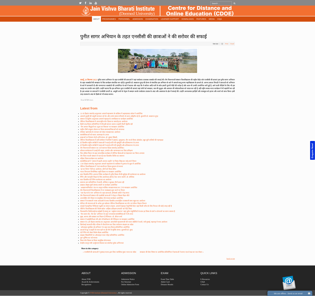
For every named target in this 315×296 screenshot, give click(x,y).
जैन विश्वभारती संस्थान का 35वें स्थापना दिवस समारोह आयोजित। (102, 148)
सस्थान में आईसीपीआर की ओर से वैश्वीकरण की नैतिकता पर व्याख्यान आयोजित (107, 219)
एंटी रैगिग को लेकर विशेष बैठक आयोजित (94, 232)
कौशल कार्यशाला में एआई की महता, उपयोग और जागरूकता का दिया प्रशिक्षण (106, 151)
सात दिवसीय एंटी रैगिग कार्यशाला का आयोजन (95, 180)
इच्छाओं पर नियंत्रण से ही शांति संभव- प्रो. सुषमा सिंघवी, (98, 137)
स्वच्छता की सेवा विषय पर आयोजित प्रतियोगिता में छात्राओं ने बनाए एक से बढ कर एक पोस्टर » (172, 252)
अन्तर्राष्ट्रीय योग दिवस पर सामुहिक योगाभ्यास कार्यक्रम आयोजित (101, 198)
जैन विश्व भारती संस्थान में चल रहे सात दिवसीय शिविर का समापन (102, 156)
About (96, 19)
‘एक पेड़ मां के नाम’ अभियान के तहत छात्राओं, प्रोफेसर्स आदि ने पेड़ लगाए (104, 193)
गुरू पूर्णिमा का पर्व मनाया (88, 238)
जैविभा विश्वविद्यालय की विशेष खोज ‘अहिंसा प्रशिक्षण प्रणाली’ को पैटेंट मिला (106, 209)
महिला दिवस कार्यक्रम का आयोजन (91, 158)
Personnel (124, 19)
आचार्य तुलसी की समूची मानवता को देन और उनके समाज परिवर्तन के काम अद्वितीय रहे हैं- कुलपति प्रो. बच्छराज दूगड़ (119, 116)
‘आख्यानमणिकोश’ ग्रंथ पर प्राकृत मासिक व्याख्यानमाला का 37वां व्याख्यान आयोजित (108, 188)
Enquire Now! (312, 150)
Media (212, 19)
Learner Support (170, 19)
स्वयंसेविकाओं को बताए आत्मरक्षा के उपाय (94, 135)
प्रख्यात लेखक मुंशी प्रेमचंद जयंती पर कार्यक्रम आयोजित (98, 185)
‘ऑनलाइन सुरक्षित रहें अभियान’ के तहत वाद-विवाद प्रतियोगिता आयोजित (105, 227)
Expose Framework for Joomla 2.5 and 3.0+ (157, 11)
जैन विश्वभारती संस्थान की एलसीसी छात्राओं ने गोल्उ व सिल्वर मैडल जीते (104, 195)
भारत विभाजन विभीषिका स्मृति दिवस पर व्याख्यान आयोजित (100, 172)
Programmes (109, 19)
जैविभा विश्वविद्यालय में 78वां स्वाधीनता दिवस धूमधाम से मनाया (101, 166)
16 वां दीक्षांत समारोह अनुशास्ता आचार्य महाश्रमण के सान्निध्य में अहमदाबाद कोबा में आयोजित (111, 114)
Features (201, 19)
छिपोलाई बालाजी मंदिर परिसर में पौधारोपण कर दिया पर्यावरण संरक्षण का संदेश (106, 225)
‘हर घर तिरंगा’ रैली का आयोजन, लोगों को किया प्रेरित (98, 169)
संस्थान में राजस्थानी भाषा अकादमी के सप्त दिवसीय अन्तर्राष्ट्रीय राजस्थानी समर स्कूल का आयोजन (112, 201)
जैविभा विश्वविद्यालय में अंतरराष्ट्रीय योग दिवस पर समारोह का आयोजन (104, 121)
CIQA (219, 19)
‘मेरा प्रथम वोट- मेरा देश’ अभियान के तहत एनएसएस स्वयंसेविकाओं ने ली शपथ (106, 214)
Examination (151, 19)
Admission (138, 19)
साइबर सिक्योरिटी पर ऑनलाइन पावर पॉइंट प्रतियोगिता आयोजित (102, 235)
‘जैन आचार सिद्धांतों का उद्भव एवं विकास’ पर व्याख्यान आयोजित (102, 127)
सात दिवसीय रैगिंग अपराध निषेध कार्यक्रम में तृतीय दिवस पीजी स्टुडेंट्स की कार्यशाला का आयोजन (112, 174)
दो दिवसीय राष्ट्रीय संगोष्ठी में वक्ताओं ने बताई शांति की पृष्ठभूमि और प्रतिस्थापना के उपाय (109, 143)
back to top (231, 259)
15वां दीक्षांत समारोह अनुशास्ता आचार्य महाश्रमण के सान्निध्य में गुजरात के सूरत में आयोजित (110, 164)
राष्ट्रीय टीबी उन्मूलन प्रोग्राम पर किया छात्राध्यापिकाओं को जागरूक (102, 129)
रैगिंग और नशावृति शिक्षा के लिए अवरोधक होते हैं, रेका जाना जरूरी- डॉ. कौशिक (107, 177)
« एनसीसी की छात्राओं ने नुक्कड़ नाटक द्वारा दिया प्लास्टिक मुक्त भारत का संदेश (110, 252)
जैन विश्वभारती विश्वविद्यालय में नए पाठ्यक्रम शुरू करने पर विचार (102, 190)
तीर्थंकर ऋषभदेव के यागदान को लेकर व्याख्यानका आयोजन (100, 132)
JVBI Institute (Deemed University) (103, 293)
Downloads (188, 19)
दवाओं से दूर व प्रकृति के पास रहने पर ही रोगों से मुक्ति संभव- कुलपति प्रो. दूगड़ (106, 230)
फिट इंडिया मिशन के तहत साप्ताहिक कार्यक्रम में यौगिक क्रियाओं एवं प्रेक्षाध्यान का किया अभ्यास (112, 153)
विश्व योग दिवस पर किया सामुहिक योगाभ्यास (95, 240)
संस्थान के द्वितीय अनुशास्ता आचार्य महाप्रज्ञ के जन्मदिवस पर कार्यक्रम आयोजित (106, 119)
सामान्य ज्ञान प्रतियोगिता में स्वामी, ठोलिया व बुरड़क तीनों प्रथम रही (102, 182)
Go (234, 3)
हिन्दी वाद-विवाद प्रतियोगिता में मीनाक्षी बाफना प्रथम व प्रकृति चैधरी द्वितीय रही (106, 124)
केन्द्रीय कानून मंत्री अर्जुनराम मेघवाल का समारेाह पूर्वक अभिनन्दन (102, 243)
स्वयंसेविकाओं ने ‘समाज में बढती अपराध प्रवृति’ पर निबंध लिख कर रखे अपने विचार (108, 161)
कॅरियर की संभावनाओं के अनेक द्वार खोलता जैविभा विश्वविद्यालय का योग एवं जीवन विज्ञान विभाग (113, 203)
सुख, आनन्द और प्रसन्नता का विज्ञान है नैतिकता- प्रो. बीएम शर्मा (101, 217)
